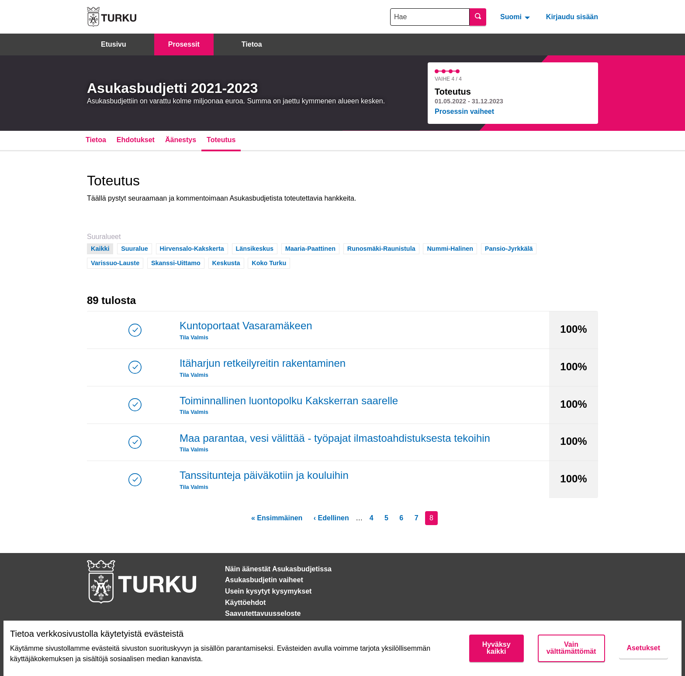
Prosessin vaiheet (464, 111)
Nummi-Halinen (450, 248)
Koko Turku (269, 262)
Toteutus (221, 139)
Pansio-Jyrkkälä (509, 248)
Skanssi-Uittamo (176, 262)
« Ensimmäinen (276, 518)
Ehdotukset (136, 139)
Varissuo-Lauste (115, 262)
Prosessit (184, 44)
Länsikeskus (254, 248)
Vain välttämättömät (571, 648)
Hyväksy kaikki (496, 648)
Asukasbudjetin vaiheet (264, 580)
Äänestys (180, 139)
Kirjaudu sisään (572, 16)
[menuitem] (516, 16)
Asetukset (643, 648)
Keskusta (226, 262)
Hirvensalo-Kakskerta (192, 248)
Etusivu (113, 44)
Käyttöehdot (245, 602)
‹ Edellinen (331, 518)
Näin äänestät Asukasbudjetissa (278, 569)
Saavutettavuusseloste (263, 613)
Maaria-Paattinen (310, 248)
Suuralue (134, 248)
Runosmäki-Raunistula (381, 248)
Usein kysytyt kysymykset (268, 591)
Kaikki (100, 248)
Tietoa (252, 44)
